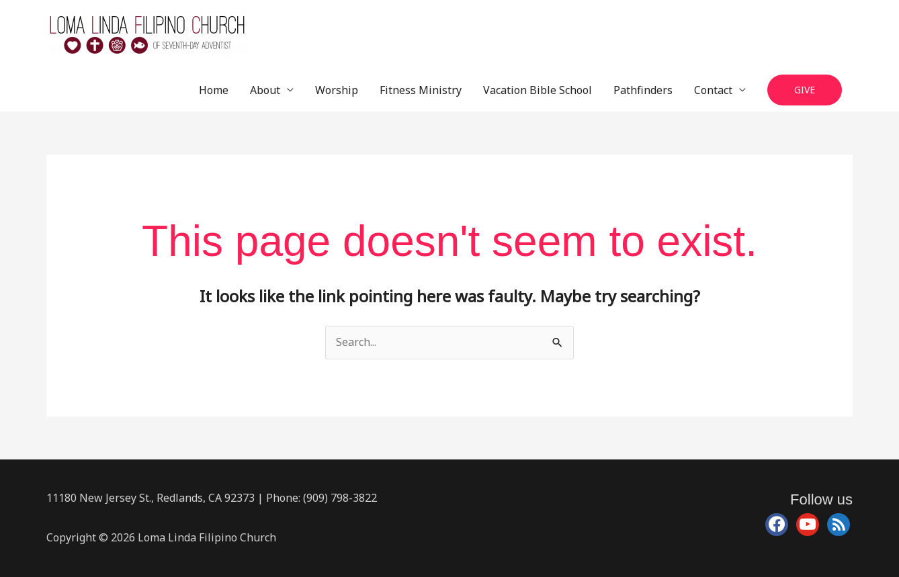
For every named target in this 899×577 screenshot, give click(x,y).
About (265, 90)
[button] (804, 90)
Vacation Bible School (537, 90)
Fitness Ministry (421, 90)
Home (213, 90)
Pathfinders (643, 90)
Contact (713, 90)
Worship (336, 90)
